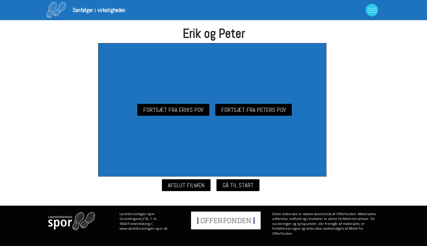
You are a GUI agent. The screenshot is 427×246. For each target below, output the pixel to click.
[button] (173, 110)
